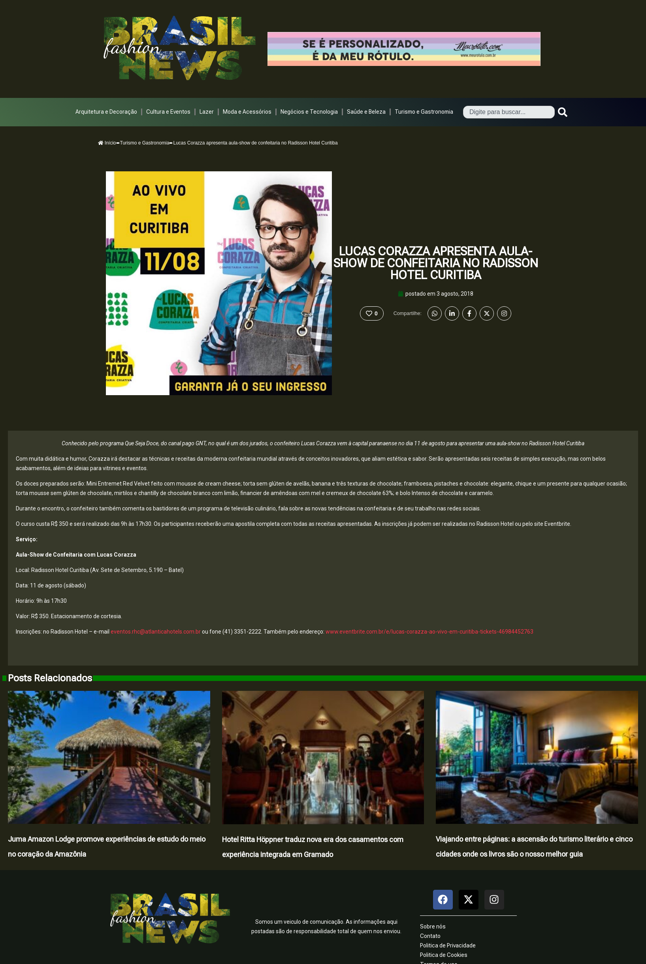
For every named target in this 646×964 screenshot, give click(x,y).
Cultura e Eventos (168, 112)
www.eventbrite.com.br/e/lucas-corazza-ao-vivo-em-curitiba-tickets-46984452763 (429, 631)
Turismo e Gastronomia (424, 112)
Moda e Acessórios (247, 112)
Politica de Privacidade (448, 945)
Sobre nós (433, 926)
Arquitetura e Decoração (106, 112)
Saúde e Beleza (366, 112)
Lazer (207, 112)
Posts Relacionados (50, 678)
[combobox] (509, 112)
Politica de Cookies (443, 955)
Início (107, 143)
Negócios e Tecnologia (309, 112)
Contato (430, 936)
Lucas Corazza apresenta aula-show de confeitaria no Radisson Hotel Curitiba (435, 263)
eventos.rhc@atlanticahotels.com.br (156, 631)
